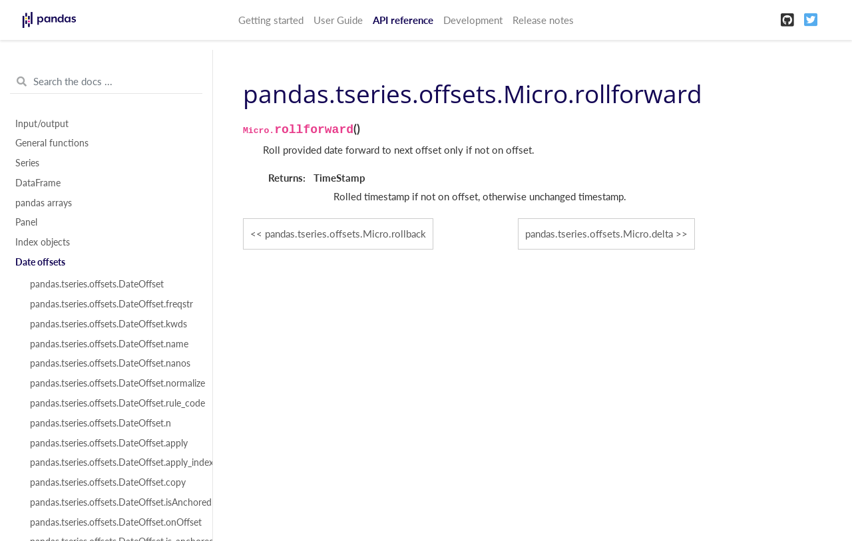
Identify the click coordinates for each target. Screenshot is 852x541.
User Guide (338, 20)
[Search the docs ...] (106, 82)
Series (27, 163)
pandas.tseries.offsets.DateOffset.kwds (108, 324)
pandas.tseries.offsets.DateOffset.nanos (110, 363)
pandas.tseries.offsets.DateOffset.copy (108, 482)
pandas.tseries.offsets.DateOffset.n (100, 423)
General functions (52, 143)
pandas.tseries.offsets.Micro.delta (599, 234)
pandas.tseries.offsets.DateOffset (97, 284)
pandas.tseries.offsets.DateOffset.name (109, 344)
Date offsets (40, 262)
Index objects (42, 242)
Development (473, 20)
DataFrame (38, 183)
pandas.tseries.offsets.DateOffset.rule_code (114, 403)
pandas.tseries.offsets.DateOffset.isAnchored (114, 502)
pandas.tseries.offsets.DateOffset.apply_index (114, 462)
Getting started (271, 20)
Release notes (543, 20)
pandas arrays (43, 203)
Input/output (42, 123)
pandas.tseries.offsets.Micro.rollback (345, 234)
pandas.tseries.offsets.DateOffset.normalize (114, 383)
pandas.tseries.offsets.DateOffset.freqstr (111, 304)
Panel (26, 222)
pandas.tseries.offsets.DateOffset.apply (109, 443)
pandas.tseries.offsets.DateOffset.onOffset (114, 522)
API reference (403, 20)
